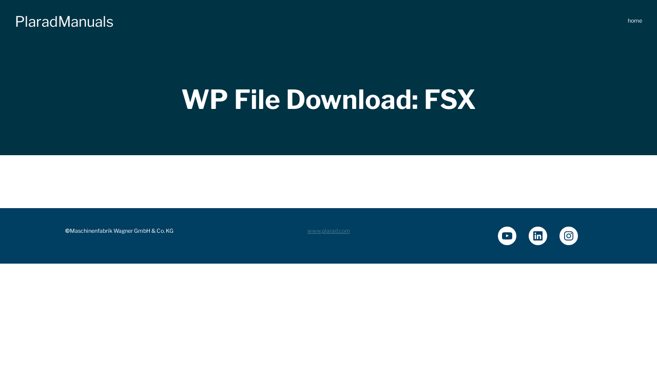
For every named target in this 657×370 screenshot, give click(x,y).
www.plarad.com (328, 231)
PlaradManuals (64, 21)
